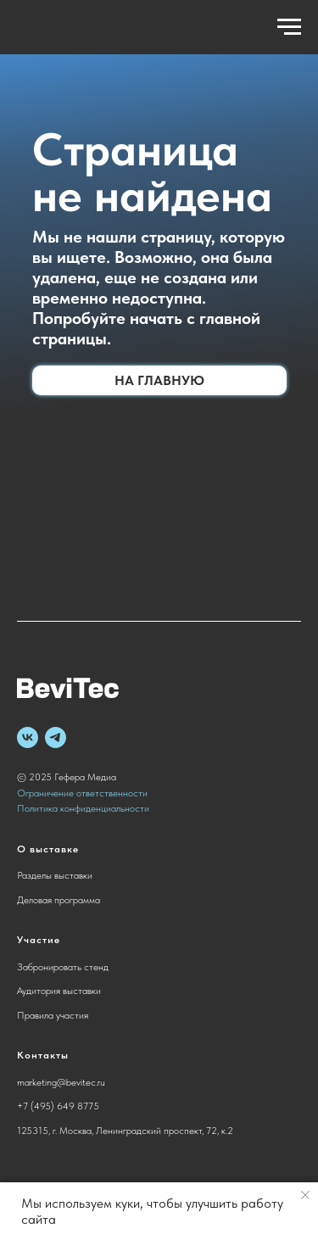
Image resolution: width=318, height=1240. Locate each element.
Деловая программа (58, 900)
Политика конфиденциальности (83, 808)
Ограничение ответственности (82, 793)
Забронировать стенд (63, 967)
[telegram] (55, 737)
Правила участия (52, 1015)
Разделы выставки (54, 875)
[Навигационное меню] (289, 27)
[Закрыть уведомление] (305, 1195)
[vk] (27, 737)
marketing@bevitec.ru (61, 1082)
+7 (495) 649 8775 (58, 1106)
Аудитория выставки (59, 991)
